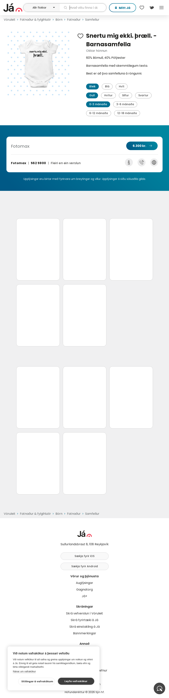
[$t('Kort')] (151, 7)
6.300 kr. (139, 146)
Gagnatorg (84, 589)
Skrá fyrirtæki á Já (84, 620)
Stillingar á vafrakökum (37, 681)
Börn (58, 19)
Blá (107, 86)
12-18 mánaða (127, 113)
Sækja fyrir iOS (84, 556)
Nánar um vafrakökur (24, 671)
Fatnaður (74, 19)
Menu (161, 7)
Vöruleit (9, 19)
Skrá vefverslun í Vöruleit (84, 613)
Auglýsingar (84, 583)
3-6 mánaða (125, 104)
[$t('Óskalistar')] (142, 7)
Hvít (121, 86)
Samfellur (92, 19)
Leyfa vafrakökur (76, 681)
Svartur (143, 95)
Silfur (125, 95)
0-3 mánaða (98, 104)
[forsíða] (12, 7)
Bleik (92, 86)
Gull (92, 95)
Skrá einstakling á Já (84, 626)
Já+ (84, 596)
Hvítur (108, 95)
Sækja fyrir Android (84, 566)
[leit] (82, 8)
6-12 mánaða (98, 113)
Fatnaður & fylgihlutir (35, 19)
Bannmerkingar (84, 633)
